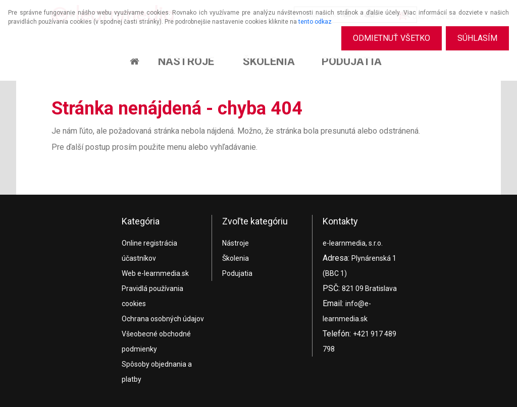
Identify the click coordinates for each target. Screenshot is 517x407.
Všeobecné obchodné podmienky (156, 341)
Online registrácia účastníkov (149, 250)
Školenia (269, 61)
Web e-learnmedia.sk (155, 273)
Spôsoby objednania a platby (157, 371)
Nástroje (186, 61)
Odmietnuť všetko (388, 38)
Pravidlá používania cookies (152, 296)
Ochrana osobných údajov (163, 319)
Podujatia (352, 61)
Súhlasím (476, 38)
